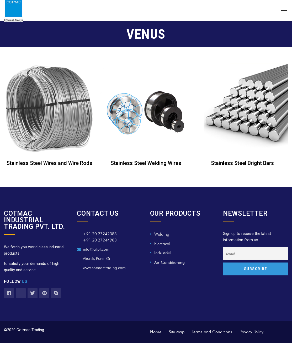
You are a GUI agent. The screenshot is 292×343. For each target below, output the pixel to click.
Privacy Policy (251, 331)
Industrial (162, 252)
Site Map (176, 331)
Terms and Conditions (212, 331)
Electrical (162, 243)
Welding (161, 234)
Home (155, 331)
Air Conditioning (169, 262)
